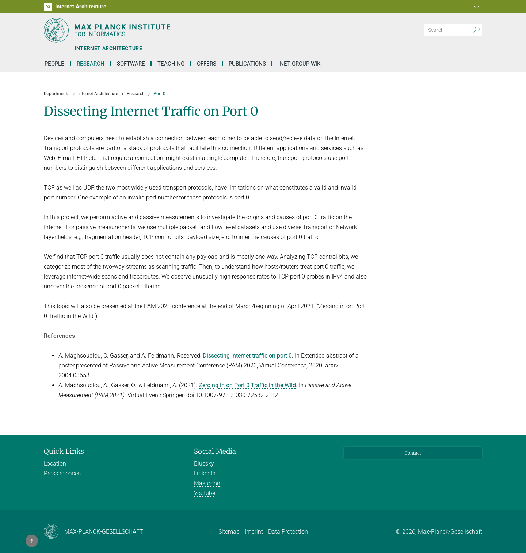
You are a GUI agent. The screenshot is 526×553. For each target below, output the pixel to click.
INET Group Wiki (300, 63)
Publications (247, 63)
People (54, 63)
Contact (413, 453)
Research (90, 63)
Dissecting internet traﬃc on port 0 (247, 355)
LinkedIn (205, 473)
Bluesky (204, 463)
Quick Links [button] (64, 451)
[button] (475, 6)
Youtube (204, 493)
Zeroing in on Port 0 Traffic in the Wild (247, 385)
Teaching (170, 63)
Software (131, 63)
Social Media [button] (215, 451)
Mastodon (207, 483)
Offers (206, 63)
